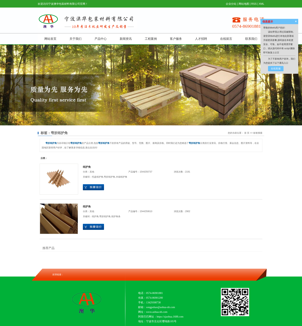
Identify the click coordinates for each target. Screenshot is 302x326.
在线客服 (276, 68)
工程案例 (151, 38)
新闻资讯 (126, 38)
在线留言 (226, 38)
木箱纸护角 (121, 177)
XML (261, 3)
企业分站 (231, 3)
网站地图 (244, 3)
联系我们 (251, 38)
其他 (92, 171)
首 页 (246, 133)
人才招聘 (201, 38)
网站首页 (50, 38)
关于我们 (75, 38)
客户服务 (176, 38)
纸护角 (87, 166)
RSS (254, 3)
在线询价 (93, 187)
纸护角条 (115, 216)
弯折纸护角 (109, 177)
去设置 (275, 52)
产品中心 (101, 38)
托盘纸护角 (97, 177)
